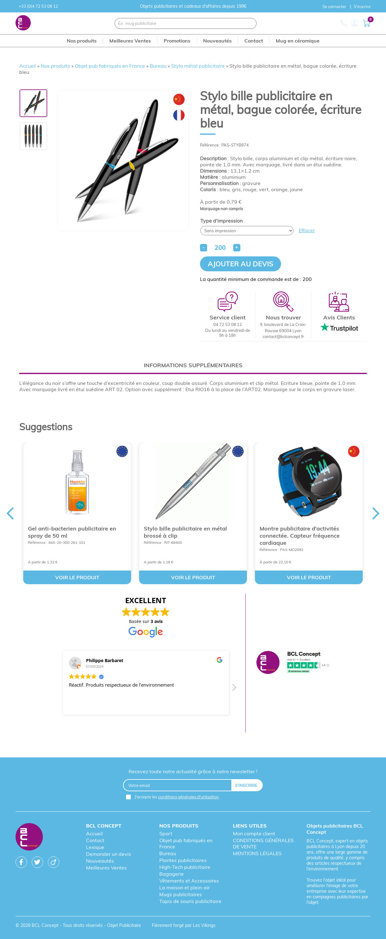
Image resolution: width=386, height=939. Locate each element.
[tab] (193, 365)
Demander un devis (108, 854)
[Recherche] (248, 23)
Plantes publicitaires (183, 860)
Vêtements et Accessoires (189, 881)
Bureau (158, 66)
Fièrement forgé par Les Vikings (184, 925)
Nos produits (55, 66)
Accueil (27, 66)
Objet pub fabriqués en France (110, 66)
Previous (10, 513)
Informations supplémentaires (193, 365)
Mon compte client (254, 833)
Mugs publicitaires (180, 894)
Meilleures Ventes (106, 868)
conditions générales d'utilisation (188, 796)
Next (376, 513)
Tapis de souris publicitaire (190, 901)
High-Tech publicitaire (184, 867)
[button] (234, 689)
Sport (165, 833)
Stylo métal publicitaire (198, 66)
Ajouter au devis (240, 264)
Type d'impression (221, 221)
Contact (95, 840)
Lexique (95, 847)
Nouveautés (100, 861)
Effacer (307, 230)
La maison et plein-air (184, 887)
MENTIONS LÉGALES (257, 853)
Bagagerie (171, 874)
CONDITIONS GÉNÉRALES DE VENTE (263, 843)
